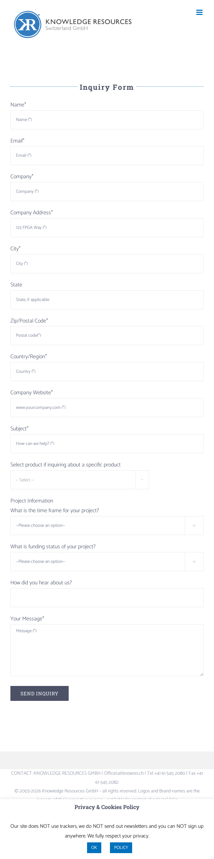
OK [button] (94, 847)
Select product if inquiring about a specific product (65, 465)
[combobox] (79, 479)
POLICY (121, 847)
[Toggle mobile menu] (200, 12)
